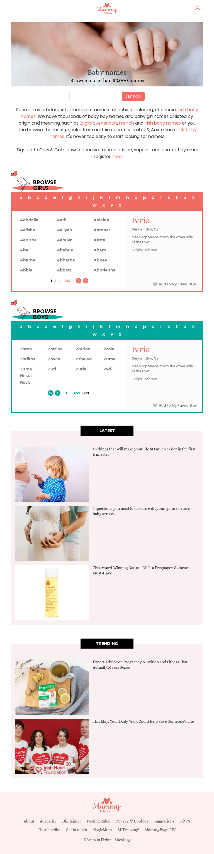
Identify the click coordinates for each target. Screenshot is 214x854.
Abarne (27, 260)
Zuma (110, 359)
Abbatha (66, 260)
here (117, 156)
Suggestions (164, 821)
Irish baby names (163, 123)
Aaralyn (65, 239)
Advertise (48, 821)
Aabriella (29, 219)
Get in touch (76, 830)
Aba (24, 250)
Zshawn (84, 359)
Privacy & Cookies (131, 821)
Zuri (52, 369)
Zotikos (27, 359)
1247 (66, 281)
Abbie (26, 270)
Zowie (54, 359)
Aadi (61, 219)
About (29, 821)
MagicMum (102, 830)
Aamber (102, 229)
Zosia (109, 348)
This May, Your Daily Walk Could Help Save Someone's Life (143, 721)
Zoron (26, 348)
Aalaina (101, 219)
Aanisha (28, 239)
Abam (100, 250)
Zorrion (83, 348)
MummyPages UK (160, 830)
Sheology (123, 840)
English (87, 123)
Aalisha (27, 229)
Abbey (100, 260)
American (106, 123)
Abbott (64, 270)
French (126, 123)
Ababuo (65, 250)
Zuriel (81, 369)
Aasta (99, 239)
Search (133, 96)
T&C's (185, 821)
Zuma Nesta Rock (26, 376)
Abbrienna (105, 270)
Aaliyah (64, 229)
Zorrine (55, 348)
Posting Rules (98, 821)
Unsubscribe (49, 830)
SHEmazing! (128, 830)
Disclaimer (71, 821)
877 (77, 393)
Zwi (107, 369)
